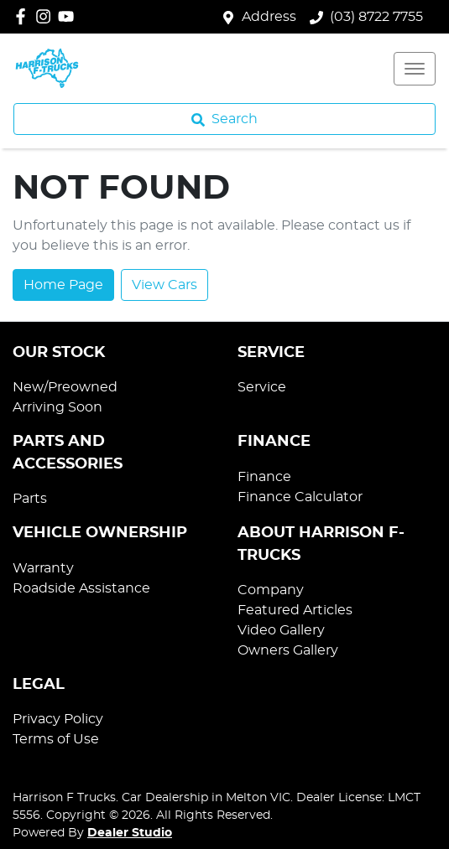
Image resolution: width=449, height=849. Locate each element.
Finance (264, 477)
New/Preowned (65, 387)
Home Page (63, 285)
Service (262, 387)
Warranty (43, 568)
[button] (415, 68)
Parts (30, 498)
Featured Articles (295, 610)
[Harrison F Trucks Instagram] (46, 16)
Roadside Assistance (81, 588)
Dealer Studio (129, 833)
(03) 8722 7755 (376, 16)
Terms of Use (56, 739)
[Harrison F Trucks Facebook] (24, 16)
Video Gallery (281, 630)
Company (271, 590)
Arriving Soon (57, 407)
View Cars (164, 285)
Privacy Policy (58, 719)
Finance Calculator (300, 497)
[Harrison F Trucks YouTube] (69, 16)
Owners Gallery (288, 650)
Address (269, 16)
